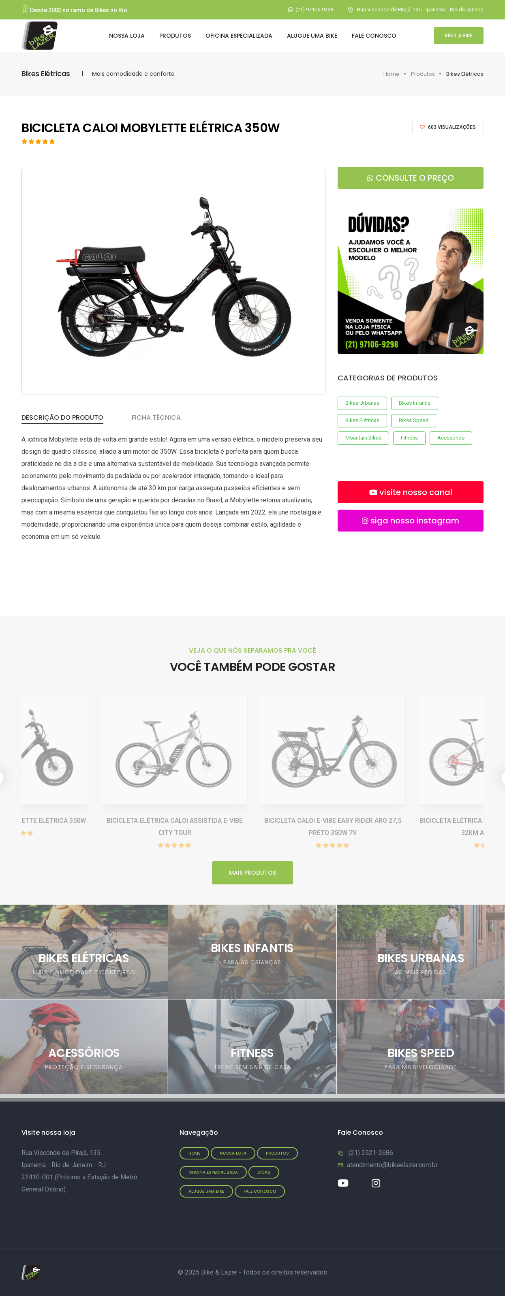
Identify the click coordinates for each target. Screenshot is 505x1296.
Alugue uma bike (312, 36)
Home (391, 74)
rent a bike (458, 35)
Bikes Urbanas (362, 403)
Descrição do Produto (62, 417)
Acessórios (450, 438)
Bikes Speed (413, 420)
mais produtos (252, 873)
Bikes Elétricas (362, 420)
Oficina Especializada (238, 36)
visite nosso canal (410, 492)
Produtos (175, 36)
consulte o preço (410, 178)
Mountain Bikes (363, 438)
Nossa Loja (127, 36)
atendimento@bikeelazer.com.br (392, 1165)
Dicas (263, 1172)
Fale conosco (260, 1191)
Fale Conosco (374, 36)
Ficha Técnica (156, 417)
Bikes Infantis (414, 403)
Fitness (409, 438)
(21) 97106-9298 (314, 9)
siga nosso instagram (410, 520)
